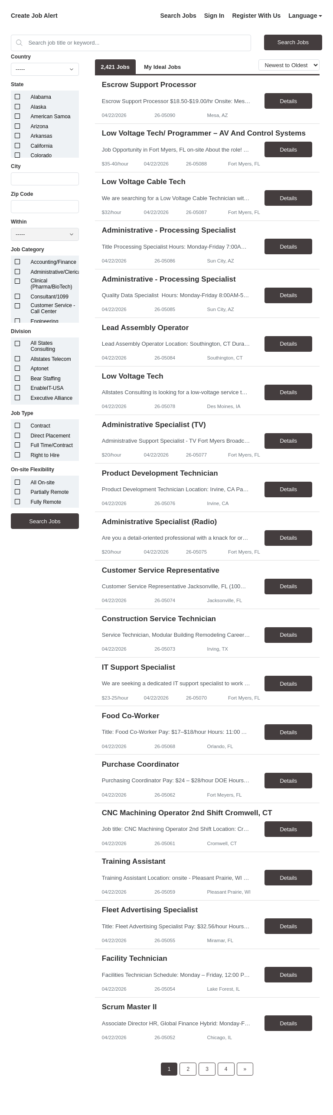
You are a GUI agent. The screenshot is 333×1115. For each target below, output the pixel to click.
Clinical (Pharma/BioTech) (51, 284)
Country (21, 57)
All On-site (43, 483)
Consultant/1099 (50, 297)
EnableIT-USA (47, 388)
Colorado (41, 155)
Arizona (40, 126)
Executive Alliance (52, 398)
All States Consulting (43, 346)
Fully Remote (46, 502)
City (16, 166)
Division (21, 331)
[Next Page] (245, 1069)
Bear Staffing (46, 379)
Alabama (41, 97)
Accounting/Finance (53, 262)
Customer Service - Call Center (53, 308)
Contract (40, 426)
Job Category (27, 249)
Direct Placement (50, 436)
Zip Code (22, 194)
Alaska (38, 107)
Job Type (22, 413)
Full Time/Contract (52, 445)
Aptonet (40, 369)
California (42, 146)
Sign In (214, 15)
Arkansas (41, 136)
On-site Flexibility (32, 470)
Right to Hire (45, 455)
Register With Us (256, 15)
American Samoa (51, 116)
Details (288, 101)
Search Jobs (178, 15)
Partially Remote (50, 492)
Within (19, 222)
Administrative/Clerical (56, 272)
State (17, 84)
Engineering (45, 321)
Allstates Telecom (51, 359)
